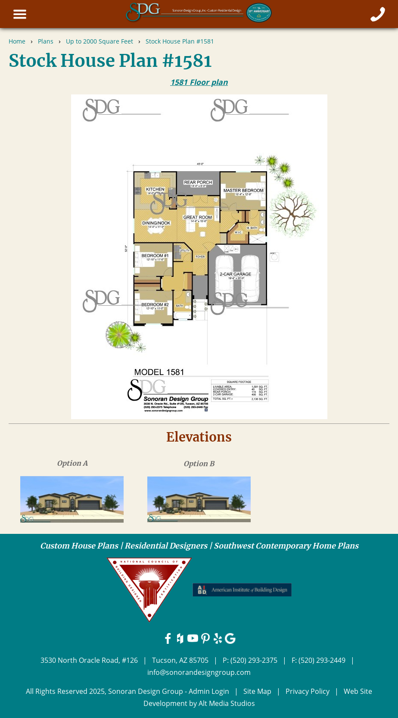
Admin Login (209, 691)
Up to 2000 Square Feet (99, 41)
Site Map (257, 691)
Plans (45, 41)
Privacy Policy (308, 691)
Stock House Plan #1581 (180, 41)
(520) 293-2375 (253, 660)
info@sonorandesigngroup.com (199, 672)
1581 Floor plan (199, 82)
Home (17, 41)
